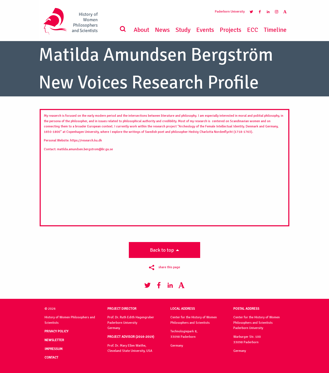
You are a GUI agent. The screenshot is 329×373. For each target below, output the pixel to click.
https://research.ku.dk (86, 140)
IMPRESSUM (53, 349)
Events (205, 30)
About (141, 30)
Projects (230, 30)
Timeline (275, 30)
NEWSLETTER (54, 340)
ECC (252, 30)
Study (183, 30)
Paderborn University (230, 11)
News (162, 30)
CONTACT (51, 357)
